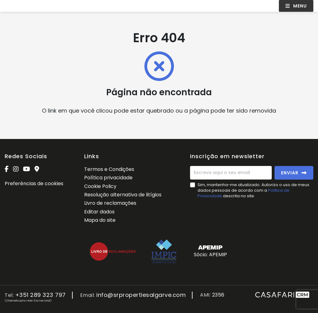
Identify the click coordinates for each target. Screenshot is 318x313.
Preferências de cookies (34, 183)
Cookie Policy (100, 186)
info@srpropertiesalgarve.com (141, 295)
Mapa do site (100, 220)
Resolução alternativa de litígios (122, 194)
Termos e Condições (109, 169)
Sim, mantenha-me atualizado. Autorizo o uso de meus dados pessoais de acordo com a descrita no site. (253, 190)
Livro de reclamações (110, 203)
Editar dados (99, 211)
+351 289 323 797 (40, 295)
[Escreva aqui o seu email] (231, 173)
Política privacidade (108, 177)
